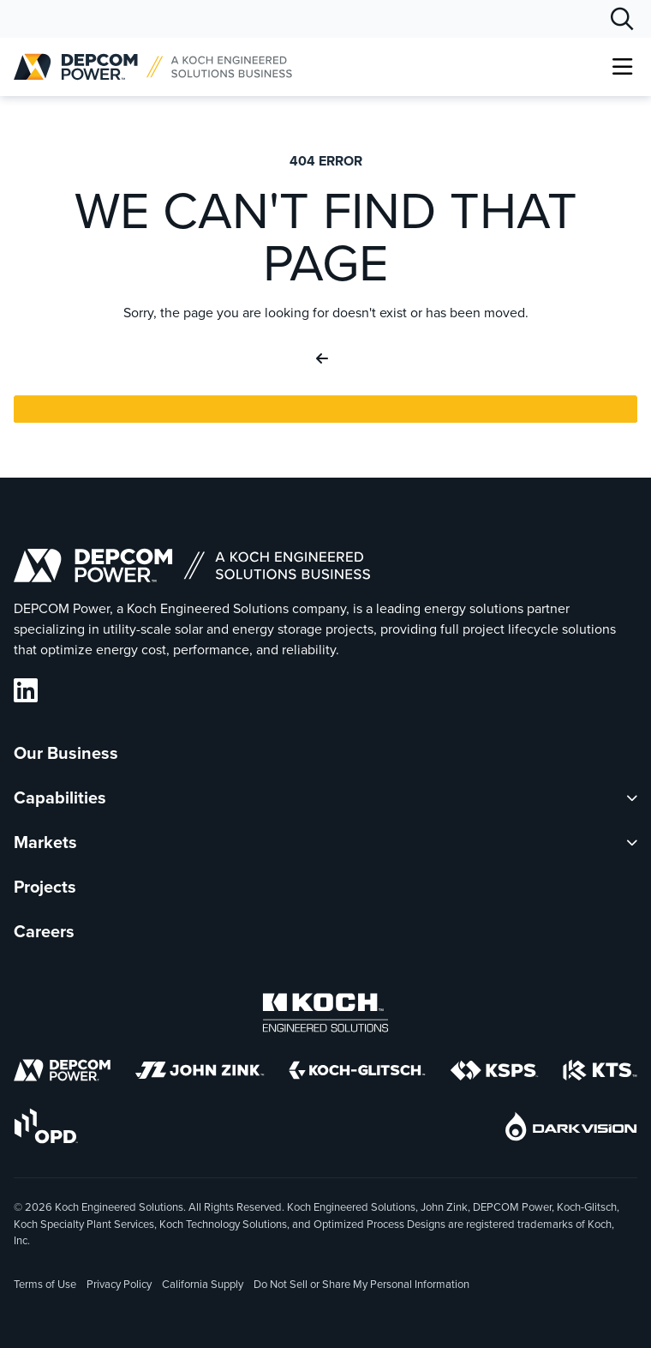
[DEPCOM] (62, 1073)
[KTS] (600, 1073)
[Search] (621, 18)
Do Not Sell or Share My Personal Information (361, 1285)
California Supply (202, 1284)
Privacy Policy (119, 1284)
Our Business (66, 753)
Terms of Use (45, 1284)
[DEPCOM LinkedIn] (26, 691)
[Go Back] (325, 359)
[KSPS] (494, 1073)
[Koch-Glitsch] (357, 1073)
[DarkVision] (571, 1129)
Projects (45, 886)
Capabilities (60, 797)
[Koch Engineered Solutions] (325, 1015)
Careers (44, 931)
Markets (45, 842)
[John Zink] (199, 1073)
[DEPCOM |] (153, 66)
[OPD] (46, 1129)
